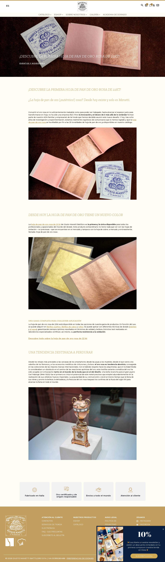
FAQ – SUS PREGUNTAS (52, 532)
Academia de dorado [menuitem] (115, 15)
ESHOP (76, 521)
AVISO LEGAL (111, 517)
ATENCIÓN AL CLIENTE (52, 517)
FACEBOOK (143, 524)
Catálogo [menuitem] (45, 15)
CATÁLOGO (78, 524)
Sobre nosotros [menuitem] (76, 15)
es (7, 5)
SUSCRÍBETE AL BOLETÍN (53, 535)
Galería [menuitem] (95, 15)
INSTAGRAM (143, 521)
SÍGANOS (140, 517)
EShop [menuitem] (58, 15)
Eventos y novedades (32, 63)
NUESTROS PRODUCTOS (84, 517)
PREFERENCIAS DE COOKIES (80, 558)
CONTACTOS (47, 521)
